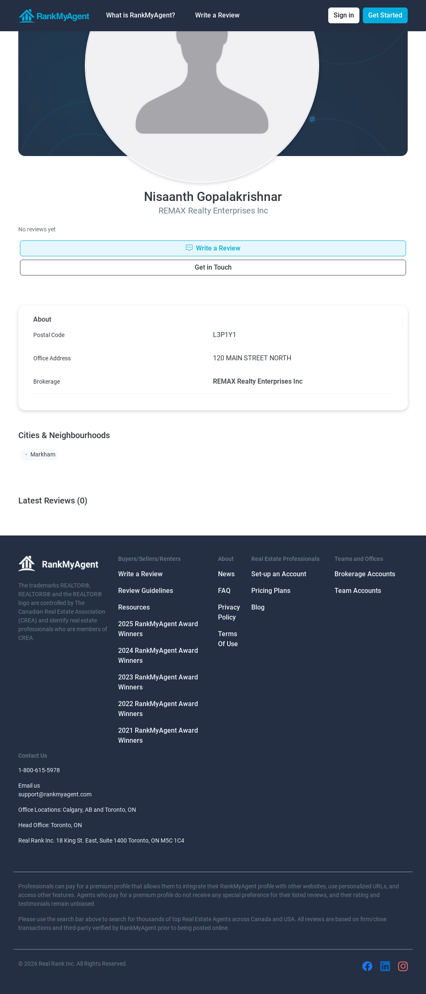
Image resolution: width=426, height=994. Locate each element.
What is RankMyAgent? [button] (140, 15)
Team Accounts (357, 591)
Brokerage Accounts (364, 574)
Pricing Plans (270, 591)
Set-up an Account (278, 574)
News (226, 574)
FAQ (224, 591)
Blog (258, 607)
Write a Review (217, 15)
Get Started (385, 15)
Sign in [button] (344, 15)
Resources (134, 607)
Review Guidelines (145, 591)
